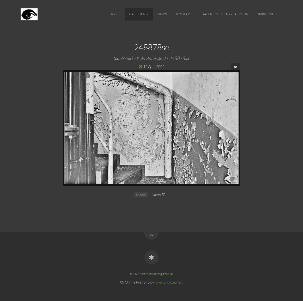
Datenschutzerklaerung (224, 14)
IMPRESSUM (268, 14)
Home (115, 14)
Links (162, 14)
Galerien (137, 14)
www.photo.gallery (169, 282)
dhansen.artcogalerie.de (157, 274)
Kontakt (184, 14)
